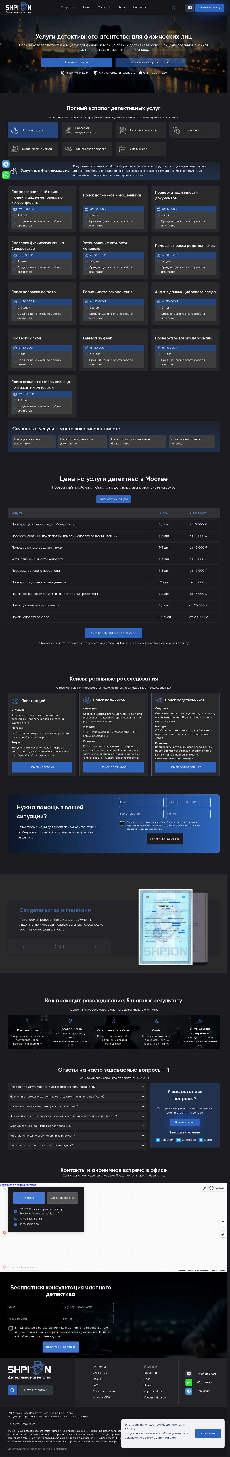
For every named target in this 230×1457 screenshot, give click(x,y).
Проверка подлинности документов (39, 582)
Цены (87, 7)
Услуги (65, 7)
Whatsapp (185, 1140)
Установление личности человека (37, 559)
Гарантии (150, 1373)
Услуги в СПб (101, 1397)
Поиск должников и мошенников (35, 605)
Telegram (163, 1140)
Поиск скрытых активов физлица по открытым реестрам (55, 594)
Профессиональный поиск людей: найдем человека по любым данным (65, 536)
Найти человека (42, 767)
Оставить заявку (209, 7)
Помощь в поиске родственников (37, 547)
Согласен (208, 1433)
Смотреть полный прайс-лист (113, 633)
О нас (102, 7)
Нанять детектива (76, 62)
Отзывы (98, 1379)
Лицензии (150, 1366)
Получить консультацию (164, 839)
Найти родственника (185, 767)
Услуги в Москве (155, 1397)
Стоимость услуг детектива (150, 62)
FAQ (95, 1385)
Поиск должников (114, 767)
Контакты (139, 7)
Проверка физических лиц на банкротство (44, 524)
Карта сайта (153, 1391)
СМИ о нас (100, 1373)
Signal (205, 1140)
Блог (122, 7)
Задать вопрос (184, 1122)
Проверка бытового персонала (36, 570)
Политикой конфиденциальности (48, 1449)
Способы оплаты (104, 1391)
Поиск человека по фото (30, 617)
